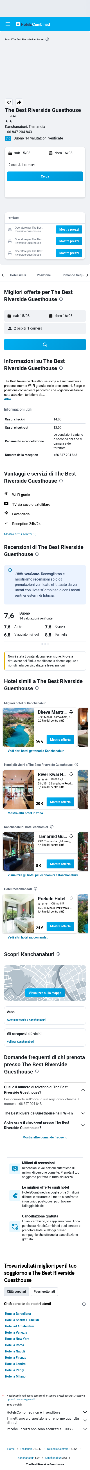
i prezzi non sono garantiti (21, 1399)
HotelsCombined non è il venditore (47, 1412)
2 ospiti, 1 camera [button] (22, 165)
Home (10, 1449)
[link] (36, 750)
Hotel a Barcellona (18, 1314)
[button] (8, 24)
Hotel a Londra (15, 1364)
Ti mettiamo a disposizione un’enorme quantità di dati (47, 1420)
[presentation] (47, 39)
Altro (7, 399)
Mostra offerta (60, 739)
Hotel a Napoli (15, 1351)
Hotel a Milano (15, 1376)
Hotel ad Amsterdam (19, 1326)
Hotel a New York (17, 1339)
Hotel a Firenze (15, 1357)
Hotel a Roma (14, 1345)
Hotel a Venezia (16, 1332)
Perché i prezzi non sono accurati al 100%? (47, 1428)
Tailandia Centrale (57, 1449)
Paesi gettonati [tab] (44, 1291)
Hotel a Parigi (14, 1370)
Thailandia (26, 1449)
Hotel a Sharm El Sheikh (22, 1320)
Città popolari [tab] (16, 1291)
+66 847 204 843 (18, 132)
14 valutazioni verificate (44, 138)
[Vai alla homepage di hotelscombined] (32, 24)
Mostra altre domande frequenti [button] (44, 1137)
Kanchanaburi (26, 1457)
